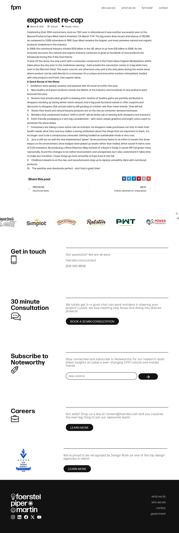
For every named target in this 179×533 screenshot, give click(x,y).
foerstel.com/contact (81, 260)
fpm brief (147, 8)
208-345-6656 (76, 266)
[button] (124, 178)
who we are (108, 8)
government (158, 513)
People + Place (71, 26)
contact (163, 8)
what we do (129, 8)
